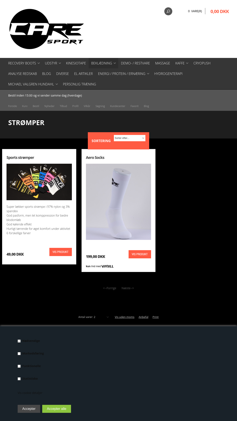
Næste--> (127, 288)
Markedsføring (33, 353)
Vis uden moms (124, 317)
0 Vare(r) (195, 11)
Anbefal (143, 317)
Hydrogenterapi (168, 73)
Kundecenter (117, 106)
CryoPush (202, 63)
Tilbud (63, 106)
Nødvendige (31, 341)
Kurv (25, 106)
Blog (46, 73)
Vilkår (87, 106)
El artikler (83, 73)
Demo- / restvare (135, 63)
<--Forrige (109, 288)
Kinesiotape (76, 63)
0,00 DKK (220, 11)
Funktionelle (31, 366)
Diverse (62, 73)
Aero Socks (95, 157)
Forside (12, 106)
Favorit (134, 106)
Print (156, 317)
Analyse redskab (22, 73)
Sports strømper (20, 157)
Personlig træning (79, 84)
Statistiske (30, 378)
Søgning (100, 106)
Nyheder (49, 106)
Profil (75, 106)
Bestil (36, 106)
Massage (162, 63)
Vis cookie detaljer (30, 393)
